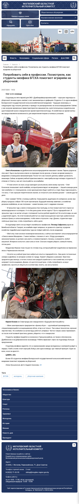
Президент (7, 438)
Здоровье (7, 414)
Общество (7, 395)
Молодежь (7, 419)
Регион (55, 58)
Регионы (6, 409)
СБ (40, 365)
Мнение (6, 428)
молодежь (18, 376)
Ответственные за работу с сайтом (18, 454)
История (6, 423)
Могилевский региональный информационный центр (24, 458)
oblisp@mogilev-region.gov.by (37, 472)
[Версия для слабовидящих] (72, 31)
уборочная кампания (35, 376)
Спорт (5, 404)
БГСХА (5, 376)
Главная (6, 64)
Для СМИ (65, 58)
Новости (15, 64)
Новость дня (8, 433)
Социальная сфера (40, 58)
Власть (13, 58)
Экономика (24, 58)
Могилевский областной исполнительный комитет (38, 5)
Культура (6, 399)
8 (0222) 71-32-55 (12, 472)
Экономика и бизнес (11, 390)
